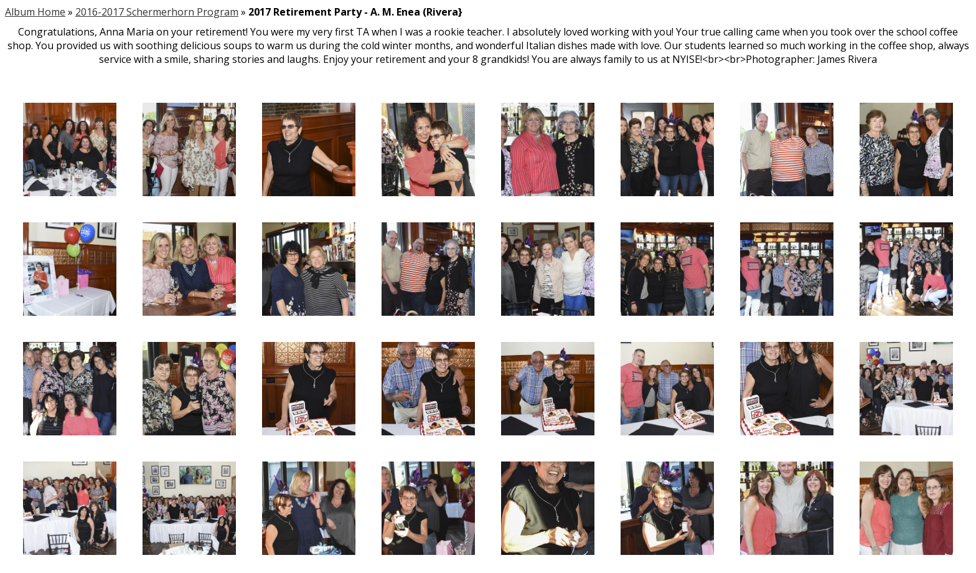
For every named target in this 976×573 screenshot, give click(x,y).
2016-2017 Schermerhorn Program (156, 12)
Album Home (35, 12)
